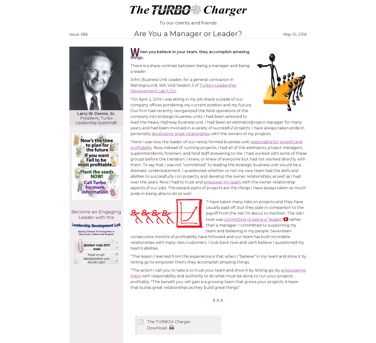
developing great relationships (181, 133)
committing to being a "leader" (253, 219)
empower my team (222, 182)
